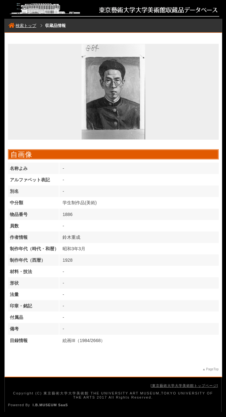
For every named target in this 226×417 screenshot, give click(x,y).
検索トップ (22, 25)
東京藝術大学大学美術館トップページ (184, 385)
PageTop (212, 369)
